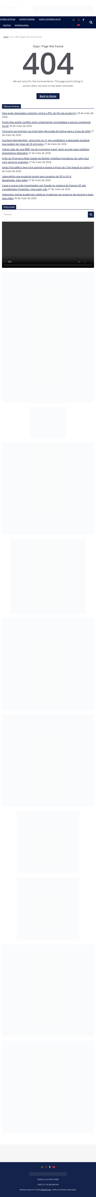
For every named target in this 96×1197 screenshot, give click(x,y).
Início (6, 37)
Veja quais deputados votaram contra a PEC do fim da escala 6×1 (39, 113)
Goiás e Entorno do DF (50, 19)
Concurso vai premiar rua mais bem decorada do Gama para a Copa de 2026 (46, 131)
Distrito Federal (27, 19)
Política (7, 25)
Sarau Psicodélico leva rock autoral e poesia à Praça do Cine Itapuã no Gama (46, 167)
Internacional (22, 25)
